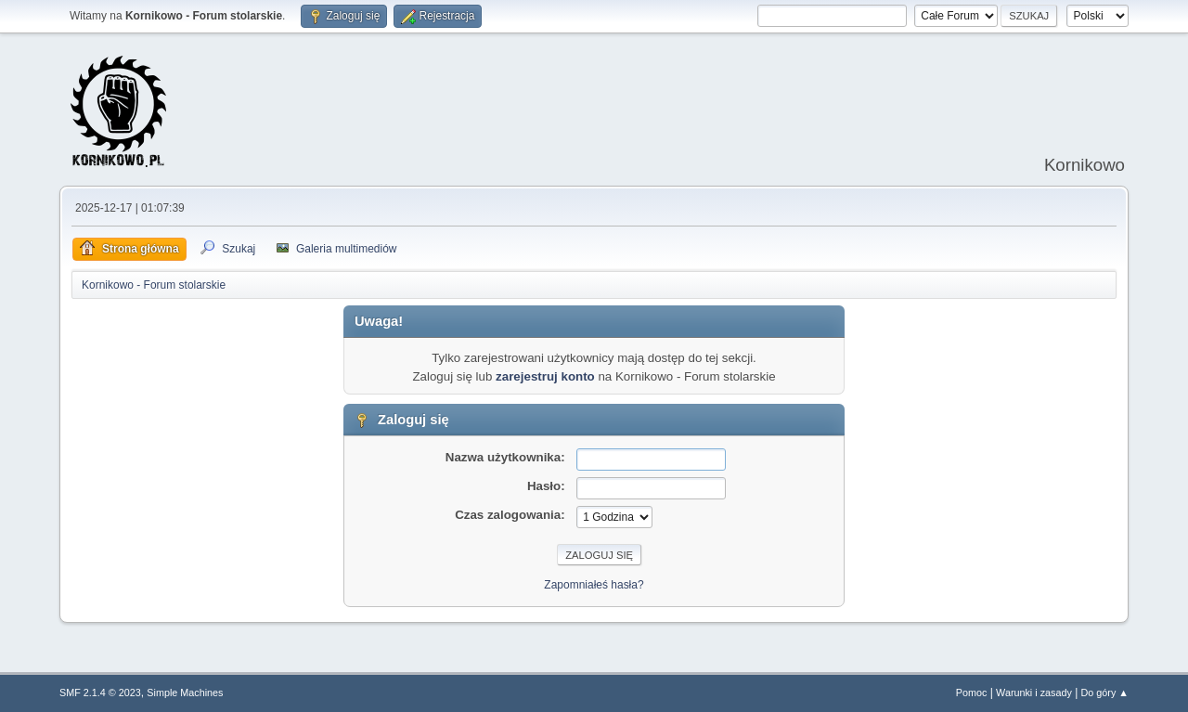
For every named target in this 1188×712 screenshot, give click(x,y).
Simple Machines (185, 692)
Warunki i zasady (1034, 692)
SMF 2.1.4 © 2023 (100, 692)
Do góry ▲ (1105, 692)
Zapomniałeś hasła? (593, 584)
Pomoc (972, 692)
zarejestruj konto (545, 376)
